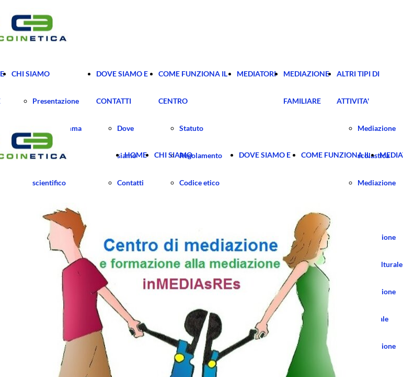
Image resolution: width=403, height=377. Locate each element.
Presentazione (55, 100)
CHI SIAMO (30, 73)
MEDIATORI (256, 73)
